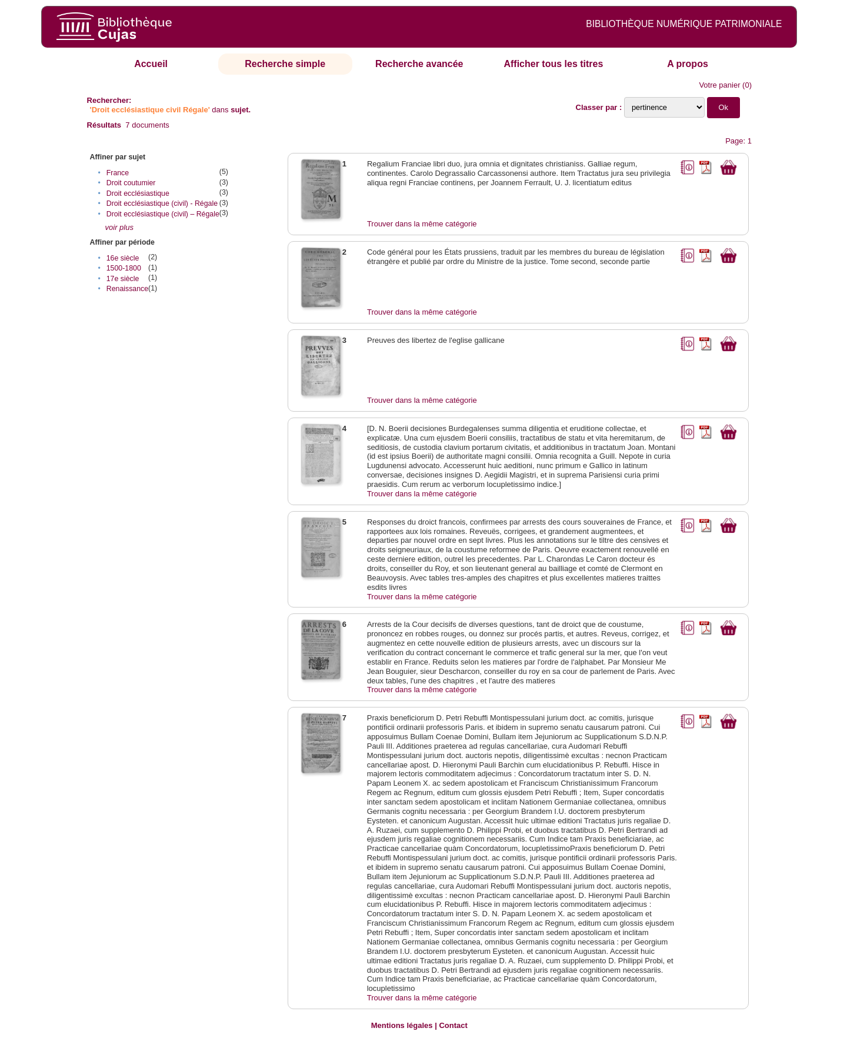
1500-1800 (123, 268)
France (117, 173)
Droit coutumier (131, 183)
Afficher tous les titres (553, 64)
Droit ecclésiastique (137, 193)
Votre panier (719, 85)
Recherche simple (285, 64)
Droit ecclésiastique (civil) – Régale (162, 214)
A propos (687, 64)
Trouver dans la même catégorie (422, 223)
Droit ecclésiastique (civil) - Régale (162, 203)
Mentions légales (402, 1025)
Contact (453, 1025)
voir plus (119, 227)
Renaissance (127, 289)
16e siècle (122, 258)
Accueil (151, 64)
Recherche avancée (419, 64)
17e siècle (122, 279)
